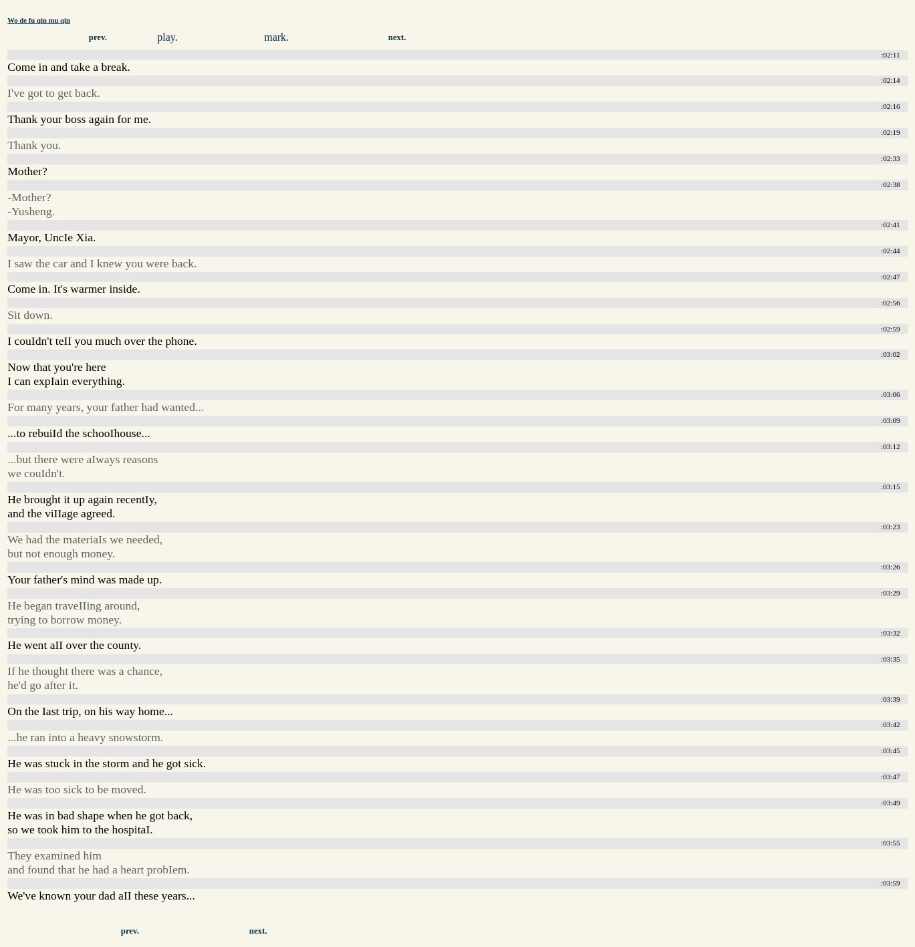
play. (167, 37)
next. (397, 37)
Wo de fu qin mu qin (38, 20)
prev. (98, 37)
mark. (276, 37)
